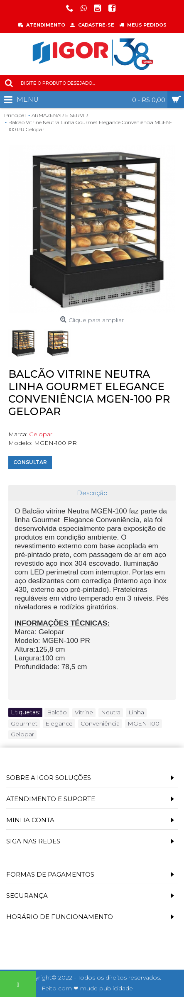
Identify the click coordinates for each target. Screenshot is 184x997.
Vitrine (84, 712)
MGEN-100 (143, 723)
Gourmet (24, 723)
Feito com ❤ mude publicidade (87, 988)
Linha (136, 712)
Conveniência (100, 723)
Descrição (92, 493)
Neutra (110, 712)
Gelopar (40, 434)
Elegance (59, 723)
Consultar (30, 462)
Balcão (57, 712)
